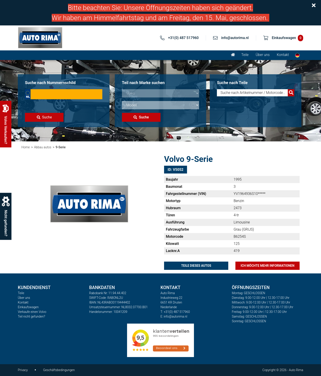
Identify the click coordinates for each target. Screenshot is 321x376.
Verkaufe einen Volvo (32, 312)
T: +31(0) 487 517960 (175, 312)
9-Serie (61, 147)
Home (25, 147)
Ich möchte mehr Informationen (267, 265)
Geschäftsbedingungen (59, 370)
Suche (44, 117)
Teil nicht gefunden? (31, 316)
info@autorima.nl (235, 38)
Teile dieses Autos (196, 265)
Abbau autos (42, 147)
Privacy (23, 370)
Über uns (263, 55)
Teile (245, 55)
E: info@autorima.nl (173, 316)
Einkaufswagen (28, 307)
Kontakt (283, 55)
